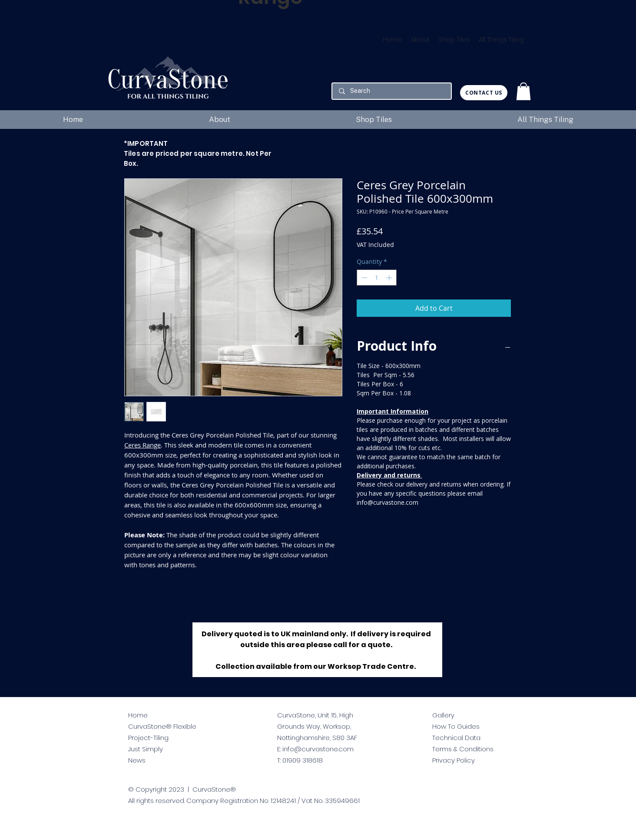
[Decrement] (363, 277)
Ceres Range (142, 445)
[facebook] (452, 794)
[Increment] (389, 277)
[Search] (391, 91)
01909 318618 (302, 760)
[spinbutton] (376, 277)
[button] (523, 91)
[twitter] (437, 794)
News (137, 760)
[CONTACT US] (483, 92)
